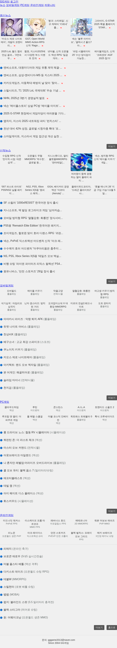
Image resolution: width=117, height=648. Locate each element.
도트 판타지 (104, 303)
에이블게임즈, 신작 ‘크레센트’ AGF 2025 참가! (104, 54)
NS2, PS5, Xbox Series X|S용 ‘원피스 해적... (35, 190)
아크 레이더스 (34, 532)
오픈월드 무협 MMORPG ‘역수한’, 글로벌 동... (35, 159)
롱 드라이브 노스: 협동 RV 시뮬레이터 (32, 432)
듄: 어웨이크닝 (24, 617)
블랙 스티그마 (18, 609)
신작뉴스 (5, 150)
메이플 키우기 (34, 290)
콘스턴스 (58, 407)
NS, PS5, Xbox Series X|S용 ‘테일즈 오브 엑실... (30, 256)
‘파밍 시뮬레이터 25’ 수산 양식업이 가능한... (81, 54)
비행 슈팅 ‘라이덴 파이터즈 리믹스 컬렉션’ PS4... (31, 263)
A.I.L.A (81, 407)
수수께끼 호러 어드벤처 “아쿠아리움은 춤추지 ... (30, 248)
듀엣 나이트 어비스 (20, 326)
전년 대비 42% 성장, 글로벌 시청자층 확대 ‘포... (30, 128)
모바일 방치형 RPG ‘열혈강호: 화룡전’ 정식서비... (31, 218)
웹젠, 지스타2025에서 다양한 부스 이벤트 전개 (34, 54)
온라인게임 (37, 5)
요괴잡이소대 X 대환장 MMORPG (58, 305)
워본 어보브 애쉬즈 (104, 520)
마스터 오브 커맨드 (20, 447)
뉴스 (2, 5)
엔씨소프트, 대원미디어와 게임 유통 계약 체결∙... (33, 67)
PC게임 (24, 5)
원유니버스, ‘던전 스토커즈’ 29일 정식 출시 (27, 271)
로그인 (14, 1)
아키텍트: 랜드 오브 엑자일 (24, 364)
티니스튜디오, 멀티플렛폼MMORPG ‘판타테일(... (58, 159)
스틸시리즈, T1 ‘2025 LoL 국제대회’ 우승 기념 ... (32, 90)
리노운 (11, 532)
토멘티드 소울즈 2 (104, 407)
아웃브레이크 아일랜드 (19, 455)
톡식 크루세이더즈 (104, 416)
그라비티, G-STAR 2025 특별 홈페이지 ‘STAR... (104, 24)
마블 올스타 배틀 (19, 564)
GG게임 (5, 1)
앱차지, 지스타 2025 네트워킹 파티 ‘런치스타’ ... (30, 121)
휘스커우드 (16, 501)
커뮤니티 (49, 5)
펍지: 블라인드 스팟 (27, 602)
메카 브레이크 (104, 532)
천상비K (13, 334)
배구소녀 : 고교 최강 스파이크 (25, 342)
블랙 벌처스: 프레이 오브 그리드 (81, 534)
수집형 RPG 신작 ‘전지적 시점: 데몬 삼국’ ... (11, 159)
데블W (13, 579)
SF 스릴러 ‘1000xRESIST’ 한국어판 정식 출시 (29, 202)
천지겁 (12, 387)
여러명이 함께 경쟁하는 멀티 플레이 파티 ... (81, 177)
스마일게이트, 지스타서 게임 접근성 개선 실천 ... (31, 136)
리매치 (14, 548)
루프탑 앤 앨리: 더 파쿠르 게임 (11, 418)
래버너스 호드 (58, 520)
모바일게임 (13, 5)
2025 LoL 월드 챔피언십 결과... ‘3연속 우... (11, 54)
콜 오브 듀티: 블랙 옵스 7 (26, 470)
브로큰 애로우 (21, 556)
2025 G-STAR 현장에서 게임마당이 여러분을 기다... (33, 113)
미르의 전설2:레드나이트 (81, 305)
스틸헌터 (17, 586)
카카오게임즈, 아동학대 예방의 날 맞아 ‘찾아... (31, 83)
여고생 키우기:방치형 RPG (104, 292)
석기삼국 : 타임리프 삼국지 (11, 305)
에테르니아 (81, 520)
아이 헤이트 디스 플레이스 (21, 493)
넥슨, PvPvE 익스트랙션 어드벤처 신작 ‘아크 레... (31, 240)
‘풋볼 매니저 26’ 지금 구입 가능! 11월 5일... (104, 190)
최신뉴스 (5, 15)
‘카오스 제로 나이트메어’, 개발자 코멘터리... (11, 42)
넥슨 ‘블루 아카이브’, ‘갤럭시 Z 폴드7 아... (81, 42)
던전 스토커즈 (58, 532)
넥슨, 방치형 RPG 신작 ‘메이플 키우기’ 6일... (104, 159)
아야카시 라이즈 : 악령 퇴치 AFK (28, 319)
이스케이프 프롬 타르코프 (35, 522)
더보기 (111, 146)
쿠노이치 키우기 (18, 349)
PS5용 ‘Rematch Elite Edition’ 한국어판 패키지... (30, 225)
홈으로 (111, 627)
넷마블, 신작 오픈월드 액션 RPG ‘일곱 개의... (58, 54)
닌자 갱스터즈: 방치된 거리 (34, 305)
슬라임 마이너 (17, 380)
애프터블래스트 (15, 478)
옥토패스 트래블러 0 (81, 416)
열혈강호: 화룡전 (81, 290)
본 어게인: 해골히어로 (21, 372)
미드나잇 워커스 (11, 520)
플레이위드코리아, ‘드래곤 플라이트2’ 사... (81, 190)
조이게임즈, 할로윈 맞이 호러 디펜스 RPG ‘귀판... (31, 233)
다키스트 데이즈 (24, 571)
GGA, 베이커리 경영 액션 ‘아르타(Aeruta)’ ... (58, 190)
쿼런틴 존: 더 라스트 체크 (21, 440)
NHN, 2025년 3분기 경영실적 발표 (24, 98)
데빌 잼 (10, 485)
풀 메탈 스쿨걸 (35, 416)
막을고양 (58, 290)
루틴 (34, 407)
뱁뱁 (9, 594)
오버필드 (11, 290)
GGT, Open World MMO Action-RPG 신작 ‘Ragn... (34, 42)
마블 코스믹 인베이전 (58, 418)
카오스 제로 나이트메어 (22, 357)
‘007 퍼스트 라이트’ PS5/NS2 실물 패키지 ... (11, 190)
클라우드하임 (12, 407)
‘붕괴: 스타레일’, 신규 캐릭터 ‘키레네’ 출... (58, 24)
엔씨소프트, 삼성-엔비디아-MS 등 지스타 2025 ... (33, 75)
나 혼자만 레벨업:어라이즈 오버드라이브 (33, 462)
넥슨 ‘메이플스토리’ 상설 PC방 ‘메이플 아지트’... (32, 105)
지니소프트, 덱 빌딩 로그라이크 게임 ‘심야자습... (31, 210)
